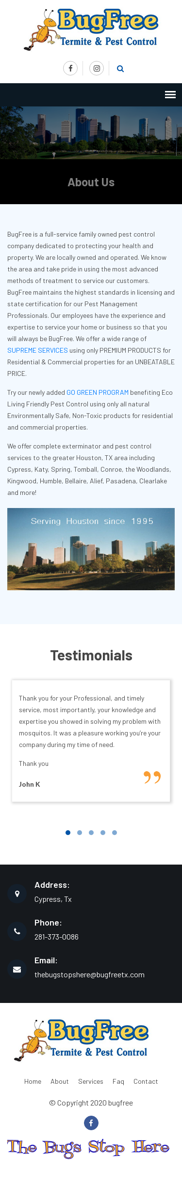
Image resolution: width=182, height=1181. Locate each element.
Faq (118, 1081)
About (59, 1081)
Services (90, 1081)
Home (32, 1081)
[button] (68, 832)
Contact (145, 1081)
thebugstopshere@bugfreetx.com (89, 974)
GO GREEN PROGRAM (97, 392)
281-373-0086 (56, 936)
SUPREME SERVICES (37, 350)
